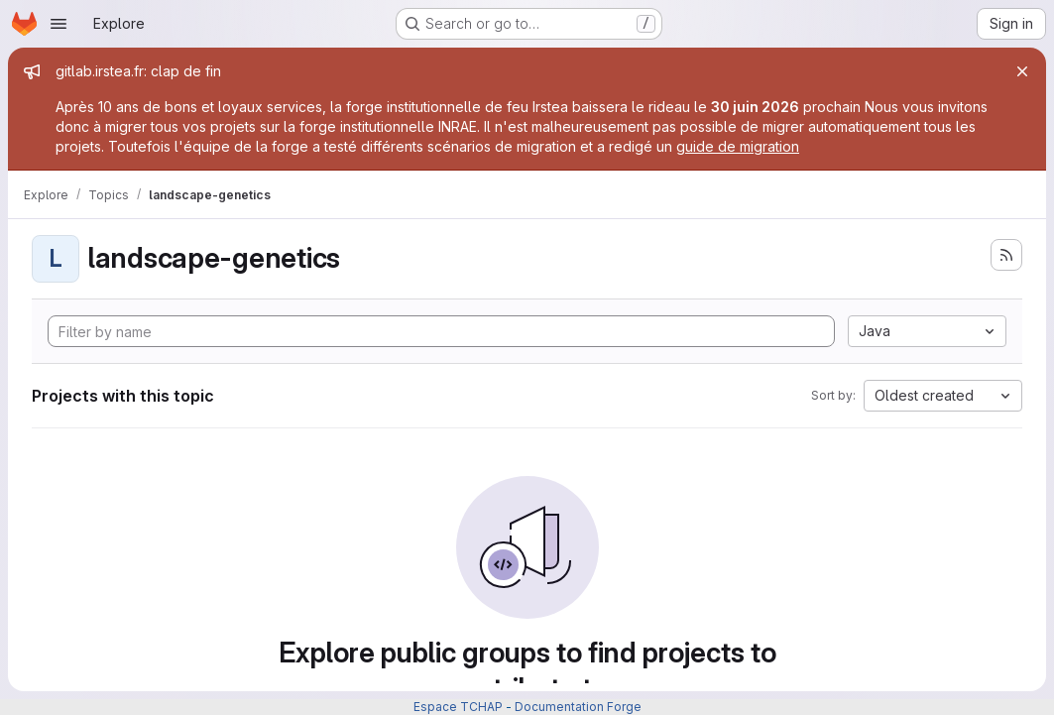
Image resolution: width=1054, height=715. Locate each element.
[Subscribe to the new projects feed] (1006, 255)
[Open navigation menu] (58, 24)
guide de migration (737, 146)
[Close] (1022, 71)
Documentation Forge (578, 706)
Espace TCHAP (458, 706)
